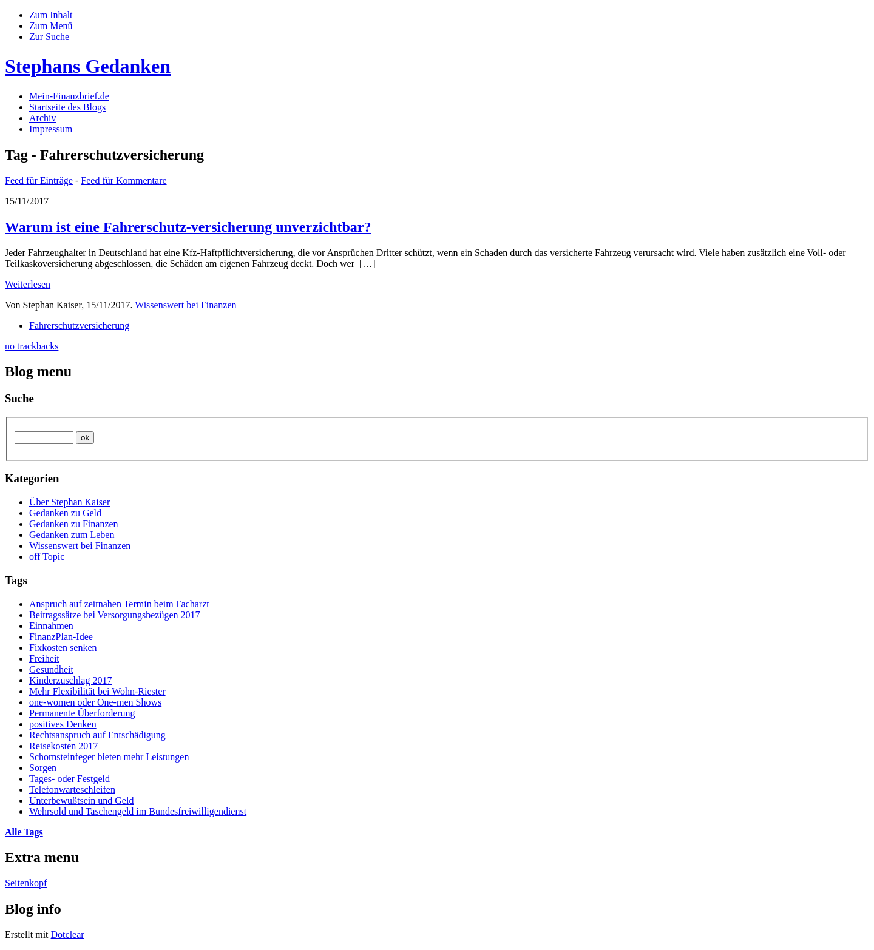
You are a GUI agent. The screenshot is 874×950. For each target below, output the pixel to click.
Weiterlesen (27, 284)
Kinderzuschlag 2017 (70, 680)
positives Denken (63, 724)
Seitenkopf (26, 883)
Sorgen (42, 768)
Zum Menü (51, 26)
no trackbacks (31, 346)
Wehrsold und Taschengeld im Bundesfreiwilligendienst (137, 811)
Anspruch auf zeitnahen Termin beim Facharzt (119, 604)
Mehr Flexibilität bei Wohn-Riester (97, 691)
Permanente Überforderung (82, 713)
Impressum (50, 129)
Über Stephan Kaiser (69, 502)
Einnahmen (51, 626)
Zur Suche (49, 37)
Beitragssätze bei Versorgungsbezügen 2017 (114, 615)
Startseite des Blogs (67, 107)
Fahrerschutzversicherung (79, 325)
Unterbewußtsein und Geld (81, 800)
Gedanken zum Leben (71, 535)
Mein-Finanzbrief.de (69, 96)
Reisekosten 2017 (63, 746)
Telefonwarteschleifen (72, 789)
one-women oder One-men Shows (95, 702)
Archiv (42, 118)
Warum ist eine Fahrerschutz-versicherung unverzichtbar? (188, 227)
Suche (19, 398)
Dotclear (67, 934)
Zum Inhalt (51, 15)
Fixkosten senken (63, 647)
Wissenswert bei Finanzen (185, 305)
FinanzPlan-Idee (61, 637)
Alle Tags (24, 832)
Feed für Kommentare (123, 180)
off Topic (46, 556)
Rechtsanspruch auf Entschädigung (97, 735)
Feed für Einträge (39, 180)
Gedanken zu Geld (65, 513)
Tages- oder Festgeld (69, 778)
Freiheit (44, 658)
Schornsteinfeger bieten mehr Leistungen (109, 757)
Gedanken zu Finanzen (73, 524)
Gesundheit (51, 669)
